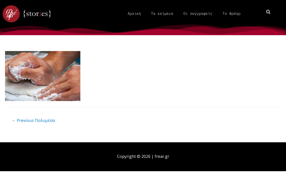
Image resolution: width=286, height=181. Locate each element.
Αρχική (134, 13)
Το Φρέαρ (231, 13)
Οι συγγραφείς (197, 13)
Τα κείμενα (162, 13)
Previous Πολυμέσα (34, 120)
